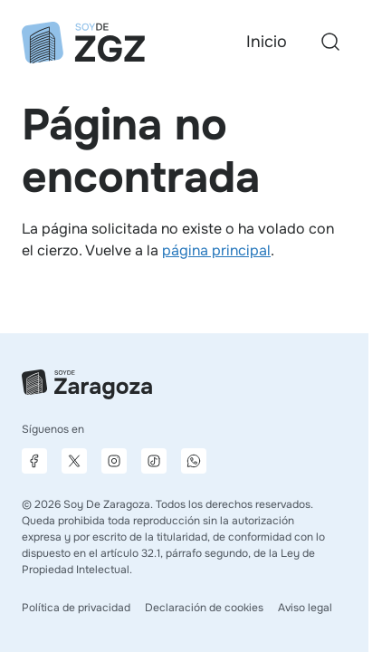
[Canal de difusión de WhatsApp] (193, 461)
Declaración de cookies (204, 607)
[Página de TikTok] (154, 461)
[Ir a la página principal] (83, 42)
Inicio (266, 42)
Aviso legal (305, 607)
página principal (216, 250)
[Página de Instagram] (114, 461)
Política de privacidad (76, 607)
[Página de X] (74, 461)
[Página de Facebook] (34, 461)
